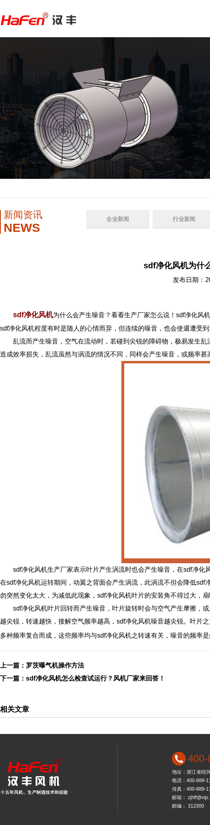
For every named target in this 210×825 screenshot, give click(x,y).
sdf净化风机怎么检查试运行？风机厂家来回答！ (95, 678)
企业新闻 (117, 219)
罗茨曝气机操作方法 (55, 665)
